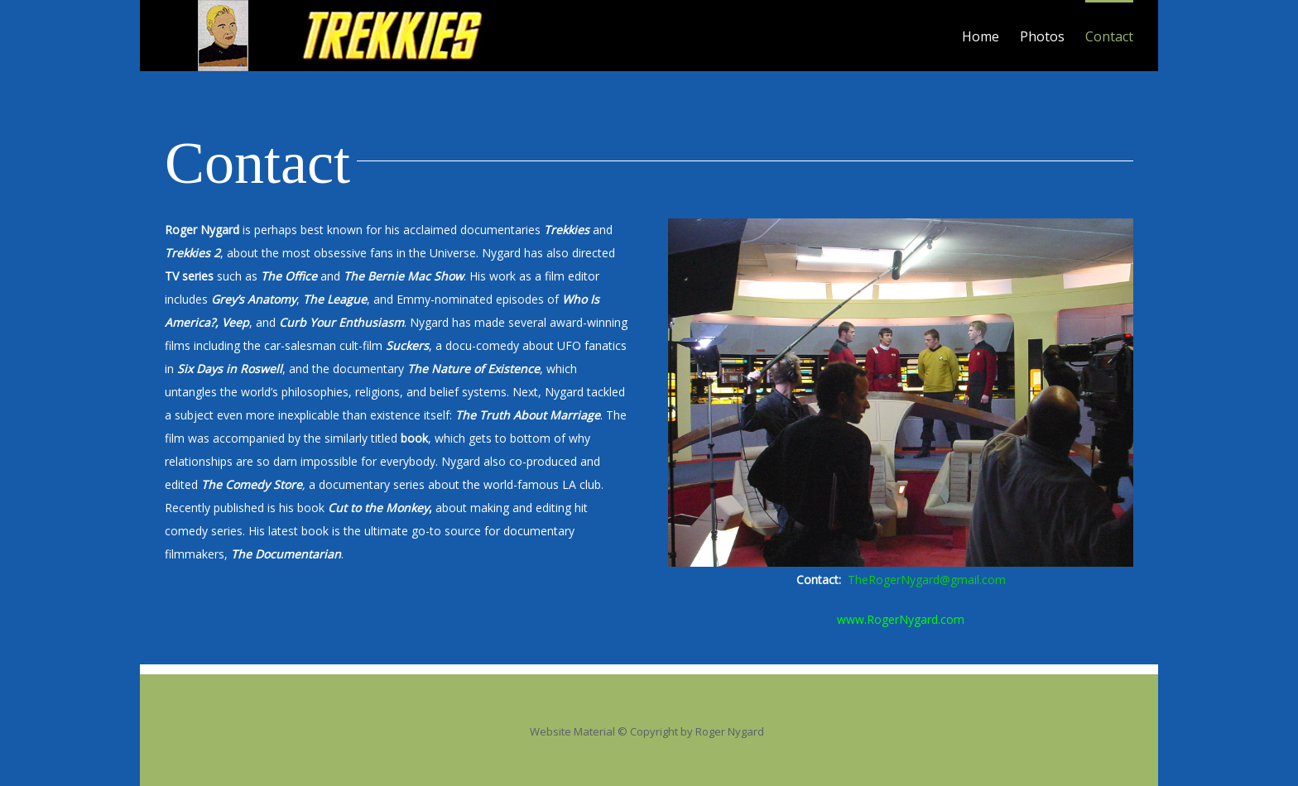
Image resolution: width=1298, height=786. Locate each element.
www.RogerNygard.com (900, 619)
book (412, 438)
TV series (189, 276)
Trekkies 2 (192, 253)
